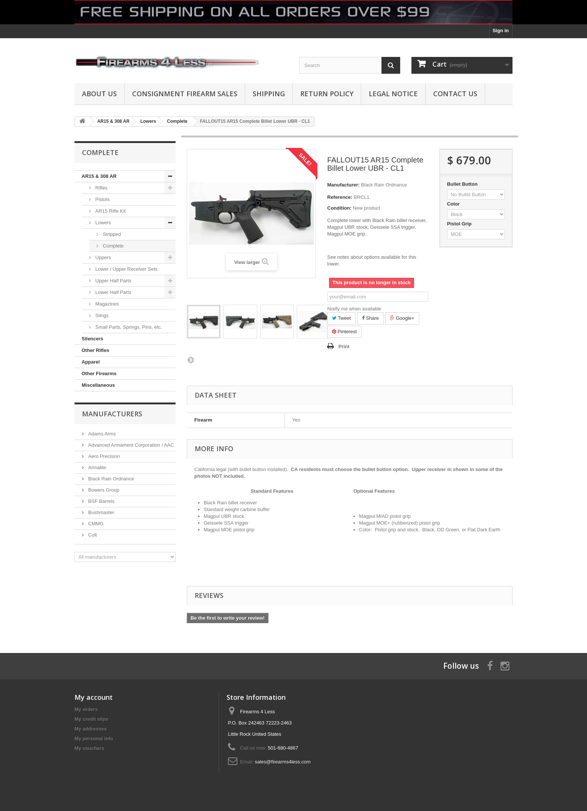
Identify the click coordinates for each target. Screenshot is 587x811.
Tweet (341, 318)
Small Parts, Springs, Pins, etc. (128, 327)
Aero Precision (103, 456)
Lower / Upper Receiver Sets (126, 269)
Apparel (91, 362)
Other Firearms (99, 373)
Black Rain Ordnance (110, 479)
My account (93, 697)
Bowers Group (103, 490)
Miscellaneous (98, 385)
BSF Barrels (101, 501)
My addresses (90, 729)
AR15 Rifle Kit (110, 211)
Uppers (102, 257)
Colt (92, 535)
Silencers (92, 338)
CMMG (95, 523)
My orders (86, 709)
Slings (101, 315)
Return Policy (326, 93)
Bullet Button (463, 184)
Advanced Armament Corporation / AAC (130, 445)
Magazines (106, 304)
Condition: (339, 208)
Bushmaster (100, 512)
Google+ (402, 318)
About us (99, 93)
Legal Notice (393, 93)
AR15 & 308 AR (99, 176)
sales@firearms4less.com (283, 762)
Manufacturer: (343, 185)
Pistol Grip (460, 224)
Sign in (501, 30)
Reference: (339, 197)
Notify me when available (354, 309)
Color (454, 204)
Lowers (102, 222)
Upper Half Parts (112, 280)
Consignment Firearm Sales (184, 93)
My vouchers (89, 748)
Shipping (269, 93)
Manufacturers (112, 413)
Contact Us (455, 93)
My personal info (93, 738)
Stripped (111, 234)
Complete (112, 246)
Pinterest (344, 331)
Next (190, 360)
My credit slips (91, 719)
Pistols (102, 199)
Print (344, 346)
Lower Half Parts (112, 292)
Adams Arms (101, 434)
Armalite (96, 467)
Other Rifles (95, 350)
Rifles (100, 188)
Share (370, 318)
